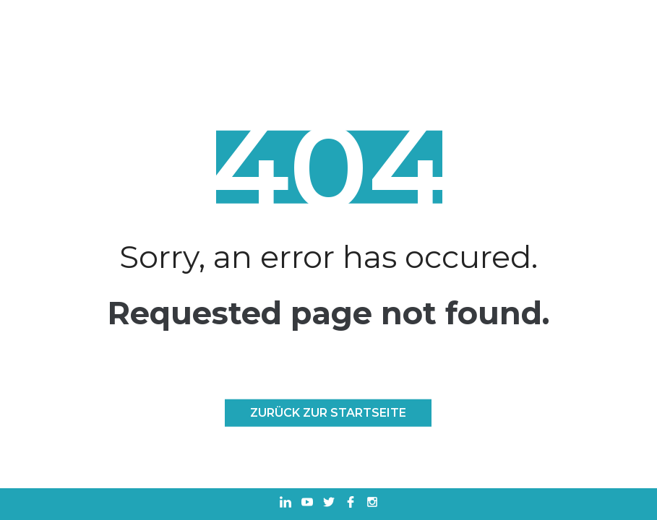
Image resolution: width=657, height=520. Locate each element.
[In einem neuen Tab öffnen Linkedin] (285, 504)
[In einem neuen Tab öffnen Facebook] (350, 504)
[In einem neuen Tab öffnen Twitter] (329, 504)
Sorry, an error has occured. (328, 257)
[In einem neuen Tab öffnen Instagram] (372, 504)
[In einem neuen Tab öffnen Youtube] (307, 504)
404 (328, 167)
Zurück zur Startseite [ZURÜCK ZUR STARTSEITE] (328, 413)
